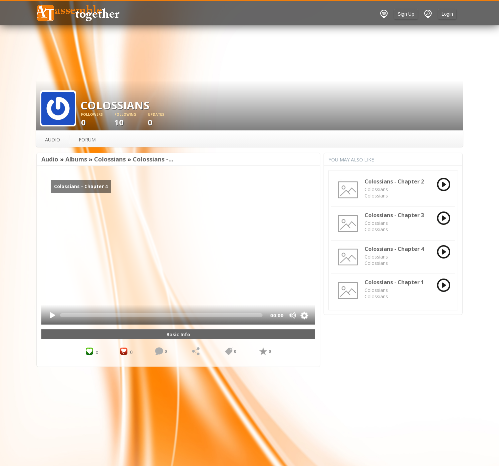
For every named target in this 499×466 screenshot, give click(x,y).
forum (87, 139)
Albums (76, 159)
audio (52, 139)
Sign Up (406, 14)
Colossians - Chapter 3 (394, 215)
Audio (49, 159)
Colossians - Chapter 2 (394, 181)
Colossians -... (153, 159)
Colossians (110, 159)
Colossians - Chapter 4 (394, 249)
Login (447, 14)
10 (131, 120)
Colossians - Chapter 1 (394, 282)
